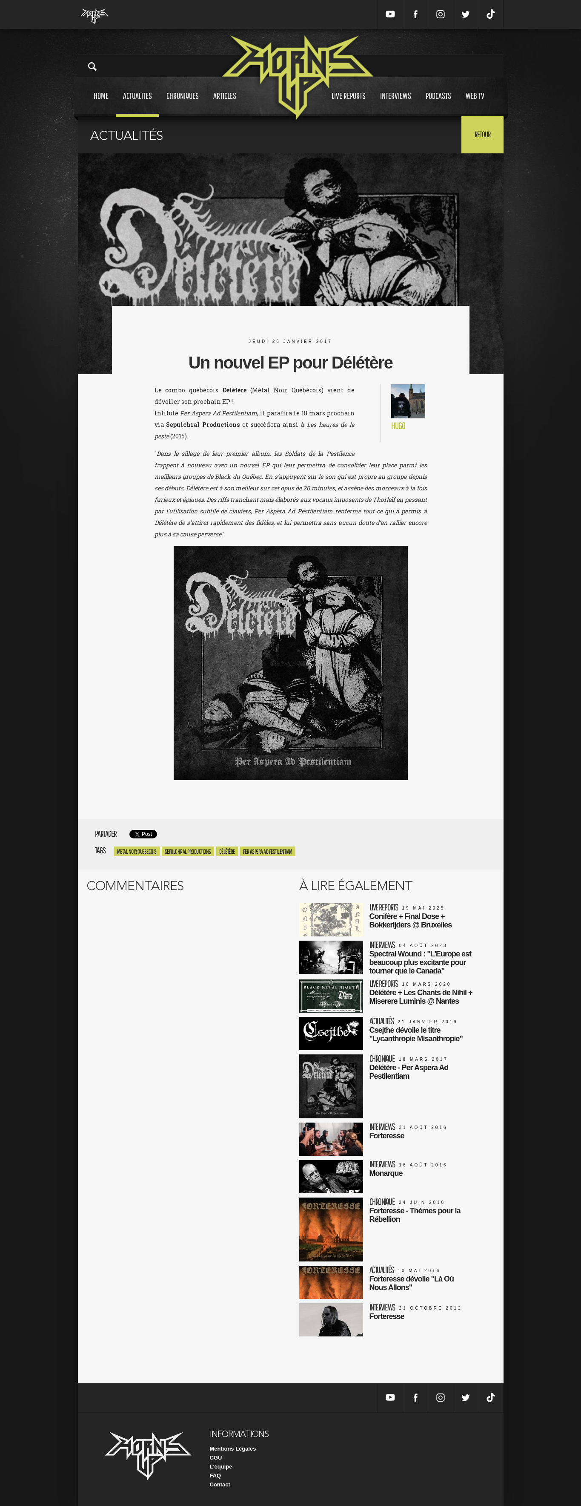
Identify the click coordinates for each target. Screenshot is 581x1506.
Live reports (348, 104)
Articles (224, 104)
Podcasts (438, 104)
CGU (216, 1457)
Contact (220, 1484)
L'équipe (221, 1466)
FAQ (215, 1475)
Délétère (227, 851)
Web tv (475, 104)
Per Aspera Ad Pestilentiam (267, 851)
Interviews (395, 104)
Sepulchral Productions (188, 851)
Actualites (137, 104)
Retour (482, 134)
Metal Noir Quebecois (137, 851)
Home (101, 104)
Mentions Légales (233, 1449)
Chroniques (182, 104)
